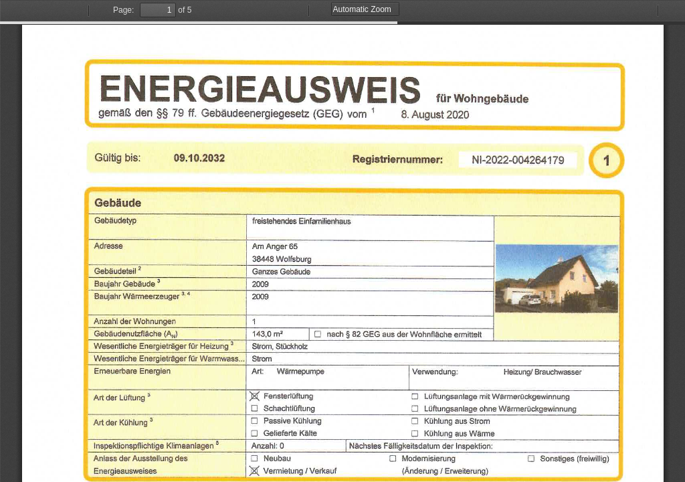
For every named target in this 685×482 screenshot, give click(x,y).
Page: (123, 10)
